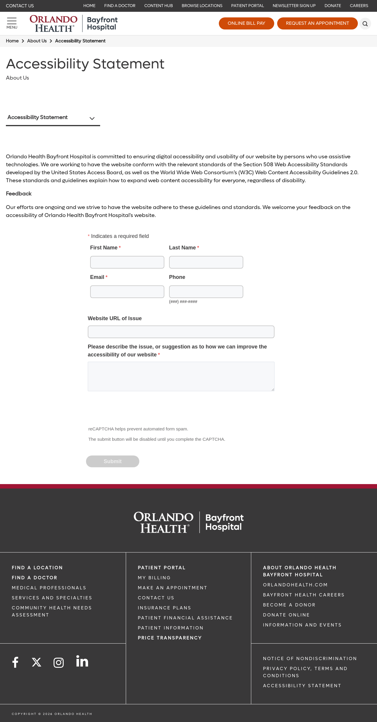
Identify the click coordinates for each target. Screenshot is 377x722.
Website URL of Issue (115, 318)
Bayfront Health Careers (304, 595)
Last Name (182, 248)
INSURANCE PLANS (164, 608)
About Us (37, 41)
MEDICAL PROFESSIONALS (49, 588)
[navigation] (188, 6)
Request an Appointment (317, 23)
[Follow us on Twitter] (36, 660)
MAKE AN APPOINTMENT (173, 588)
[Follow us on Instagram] (59, 663)
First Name (104, 248)
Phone (177, 277)
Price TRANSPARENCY (170, 638)
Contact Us (20, 6)
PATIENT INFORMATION (171, 628)
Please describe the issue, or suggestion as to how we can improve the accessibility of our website (177, 351)
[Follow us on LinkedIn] (82, 661)
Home (12, 41)
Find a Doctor (34, 578)
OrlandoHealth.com (295, 585)
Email (97, 277)
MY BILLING (154, 578)
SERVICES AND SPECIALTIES (52, 598)
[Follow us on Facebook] (15, 663)
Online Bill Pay (246, 23)
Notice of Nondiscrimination (310, 659)
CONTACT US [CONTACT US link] (156, 598)
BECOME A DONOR (289, 605)
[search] (365, 23)
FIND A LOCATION (37, 568)
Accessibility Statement (37, 117)
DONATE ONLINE (286, 615)
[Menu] (12, 23)
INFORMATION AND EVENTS (302, 625)
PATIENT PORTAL (162, 568)
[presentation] (131, 410)
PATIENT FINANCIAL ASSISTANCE (185, 618)
